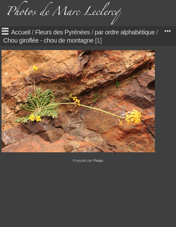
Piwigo (98, 160)
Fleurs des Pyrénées (62, 32)
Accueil (20, 32)
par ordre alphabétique (125, 32)
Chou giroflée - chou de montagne (48, 40)
